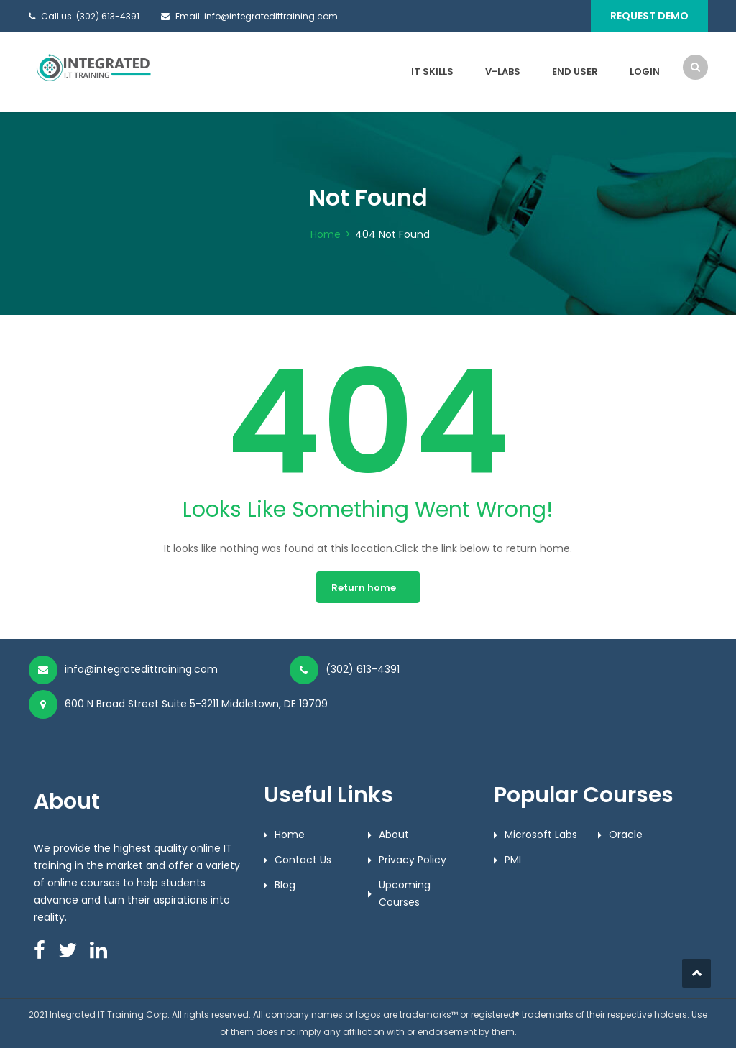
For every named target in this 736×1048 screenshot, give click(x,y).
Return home (363, 587)
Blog (285, 885)
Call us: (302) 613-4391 (90, 16)
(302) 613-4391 (363, 669)
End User (575, 71)
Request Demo (649, 16)
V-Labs (502, 71)
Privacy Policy (412, 859)
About (394, 834)
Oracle (626, 834)
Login (645, 71)
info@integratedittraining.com (141, 669)
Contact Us (303, 859)
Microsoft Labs (541, 834)
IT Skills (432, 71)
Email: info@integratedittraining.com (256, 16)
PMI (513, 859)
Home (325, 234)
